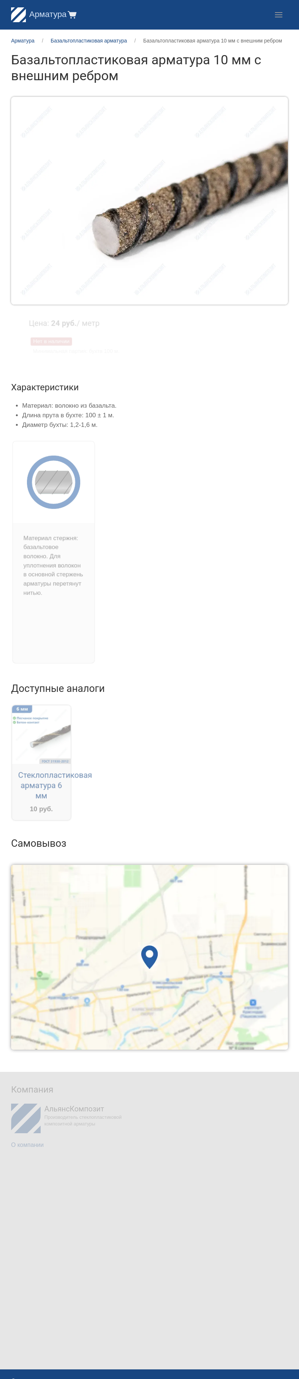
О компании (27, 1145)
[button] (72, 14)
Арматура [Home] (39, 14)
